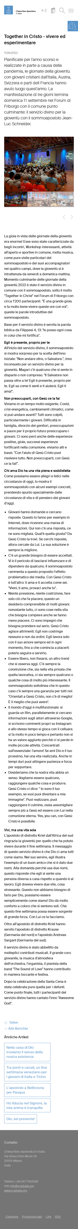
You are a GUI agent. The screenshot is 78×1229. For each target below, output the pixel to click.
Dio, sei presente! (20, 1119)
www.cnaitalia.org (15, 1190)
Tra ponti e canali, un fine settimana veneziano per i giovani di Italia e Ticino (26, 1072)
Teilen (11, 1022)
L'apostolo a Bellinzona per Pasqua (25, 1090)
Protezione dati (32, 1217)
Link (48, 1217)
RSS (58, 1217)
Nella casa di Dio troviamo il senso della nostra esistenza (24, 1052)
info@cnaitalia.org (22, 1186)
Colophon (12, 1217)
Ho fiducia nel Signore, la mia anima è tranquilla (26, 1105)
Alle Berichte (16, 1028)
